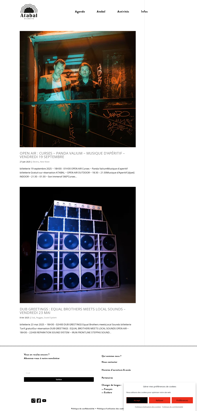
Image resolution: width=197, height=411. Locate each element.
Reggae (39, 317)
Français (108, 389)
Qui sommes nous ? (111, 356)
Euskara (108, 392)
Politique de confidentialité (172, 407)
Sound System (50, 317)
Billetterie (165, 11)
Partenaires (107, 378)
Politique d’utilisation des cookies (148, 407)
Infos (144, 11)
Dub (33, 317)
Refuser (159, 400)
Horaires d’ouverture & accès (116, 370)
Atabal (101, 11)
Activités (123, 11)
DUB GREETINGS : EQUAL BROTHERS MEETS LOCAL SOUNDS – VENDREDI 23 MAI (72, 311)
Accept (137, 400)
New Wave (45, 161)
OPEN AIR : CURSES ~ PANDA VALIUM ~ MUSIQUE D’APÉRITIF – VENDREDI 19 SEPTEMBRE (72, 155)
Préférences (182, 400)
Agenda (80, 11)
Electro (36, 161)
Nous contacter (109, 362)
